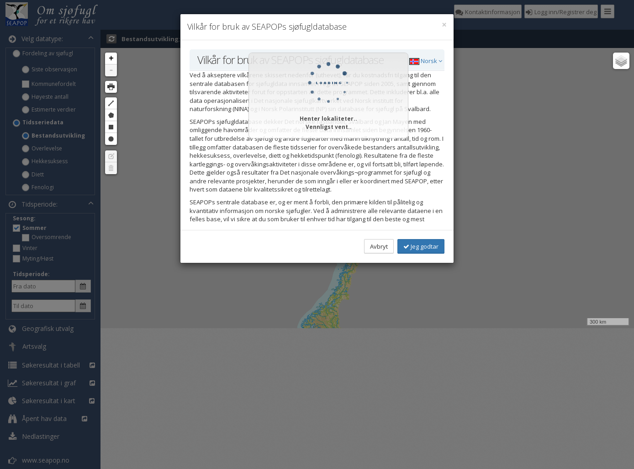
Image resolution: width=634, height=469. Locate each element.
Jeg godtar (421, 246)
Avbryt (379, 246)
